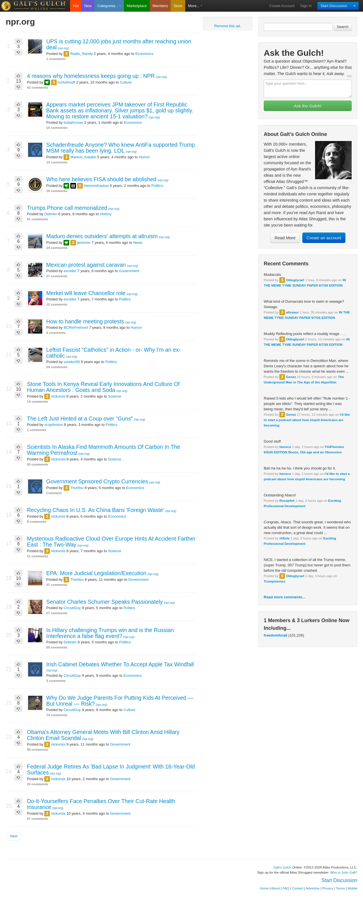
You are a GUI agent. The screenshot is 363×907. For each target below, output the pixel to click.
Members (160, 6)
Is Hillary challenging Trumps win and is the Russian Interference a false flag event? (110, 633)
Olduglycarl (295, 280)
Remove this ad (227, 26)
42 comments (37, 87)
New (88, 6)
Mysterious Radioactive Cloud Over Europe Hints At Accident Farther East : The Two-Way (111, 541)
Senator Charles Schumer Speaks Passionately (104, 602)
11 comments (37, 556)
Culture (126, 82)
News (138, 242)
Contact (297, 888)
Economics (144, 54)
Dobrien (50, 214)
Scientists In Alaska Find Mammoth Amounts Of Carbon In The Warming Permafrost (103, 450)
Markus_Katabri (83, 157)
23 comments (37, 784)
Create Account (282, 6)
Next (14, 836)
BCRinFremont (76, 327)
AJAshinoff (66, 82)
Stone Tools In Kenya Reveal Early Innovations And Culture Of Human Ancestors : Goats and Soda (103, 387)
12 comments (56, 304)
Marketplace (137, 6)
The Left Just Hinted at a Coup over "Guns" (80, 418)
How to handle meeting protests (85, 321)
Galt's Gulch (282, 867)
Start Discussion (333, 6)
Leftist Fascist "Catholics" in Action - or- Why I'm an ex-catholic (113, 353)
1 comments (56, 59)
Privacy (327, 888)
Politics (157, 185)
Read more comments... (284, 597)
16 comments (56, 191)
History (105, 214)
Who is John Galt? (344, 872)
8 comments (36, 521)
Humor (144, 157)
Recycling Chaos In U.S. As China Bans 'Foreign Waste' (95, 510)
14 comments (37, 401)
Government (129, 271)
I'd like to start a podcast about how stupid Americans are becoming (307, 420)
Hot (76, 6)
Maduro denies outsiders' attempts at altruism (102, 236)
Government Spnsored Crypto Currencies (97, 481)
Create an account (324, 237)
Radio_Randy (81, 54)
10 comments (56, 127)
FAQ (285, 888)
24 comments (56, 247)
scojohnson (53, 424)
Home (264, 888)
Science (114, 396)
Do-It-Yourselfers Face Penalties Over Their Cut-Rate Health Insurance (101, 804)
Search (343, 27)
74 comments (56, 715)
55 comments (56, 647)
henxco (285, 447)
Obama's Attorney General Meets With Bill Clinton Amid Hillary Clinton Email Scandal (103, 735)
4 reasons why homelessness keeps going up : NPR (91, 76)
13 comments (56, 162)
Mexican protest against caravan (86, 265)
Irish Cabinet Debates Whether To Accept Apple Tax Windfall (120, 664)
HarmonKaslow (96, 185)
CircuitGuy (72, 608)
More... (195, 6)
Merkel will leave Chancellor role (86, 293)
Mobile (352, 888)
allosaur (292, 312)
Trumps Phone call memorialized (67, 208)
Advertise (313, 888)
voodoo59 (72, 362)
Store (178, 6)
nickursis (58, 396)
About (275, 888)
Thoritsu (77, 488)
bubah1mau (73, 122)
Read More (285, 237)
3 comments (56, 680)
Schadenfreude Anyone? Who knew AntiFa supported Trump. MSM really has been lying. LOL (121, 148)
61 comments (37, 219)
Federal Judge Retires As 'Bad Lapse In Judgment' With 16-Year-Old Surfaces (111, 769)
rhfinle (284, 538)
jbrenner (84, 242)
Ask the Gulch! (308, 105)
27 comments (56, 276)
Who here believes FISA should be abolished (101, 179)
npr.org (63, 48)
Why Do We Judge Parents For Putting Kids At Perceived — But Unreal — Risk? (119, 701)
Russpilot (286, 500)
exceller (70, 271)
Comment (54, 493)
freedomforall (275, 635)
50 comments (37, 749)
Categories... (109, 6)
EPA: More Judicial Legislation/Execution (96, 573)
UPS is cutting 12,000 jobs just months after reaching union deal (118, 44)
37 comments (56, 584)
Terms (340, 888)
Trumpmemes (274, 581)
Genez (291, 377)
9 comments (56, 332)
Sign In (306, 6)
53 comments (37, 464)
